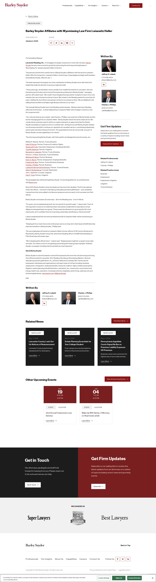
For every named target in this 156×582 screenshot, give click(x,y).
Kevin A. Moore (31, 160)
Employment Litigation (109, 180)
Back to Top (125, 545)
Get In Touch (33, 485)
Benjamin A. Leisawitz (34, 152)
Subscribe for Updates (112, 144)
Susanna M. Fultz (32, 147)
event (51, 407)
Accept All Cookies (134, 578)
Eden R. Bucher (31, 144)
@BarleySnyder (60, 273)
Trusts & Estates (106, 187)
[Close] (152, 578)
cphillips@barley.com (85, 299)
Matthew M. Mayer (32, 157)
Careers (105, 5)
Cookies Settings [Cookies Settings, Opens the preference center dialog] (103, 578)
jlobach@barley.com (49, 299)
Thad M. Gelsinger (32, 149)
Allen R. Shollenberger (34, 170)
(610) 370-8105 (83, 296)
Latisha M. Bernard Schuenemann (38, 167)
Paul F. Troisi (30, 175)
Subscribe (98, 486)
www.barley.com (48, 273)
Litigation (104, 184)
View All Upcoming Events (117, 379)
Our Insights (92, 5)
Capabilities (79, 5)
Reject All (119, 578)
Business (104, 174)
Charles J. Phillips (32, 165)
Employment (105, 177)
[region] (78, 578)
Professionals (67, 5)
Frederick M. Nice (32, 162)
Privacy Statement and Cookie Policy (103, 570)
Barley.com (33, 182)
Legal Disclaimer (124, 570)
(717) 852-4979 (47, 296)
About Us (59, 559)
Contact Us (136, 5)
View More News (121, 321)
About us (115, 5)
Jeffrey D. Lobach (49, 293)
